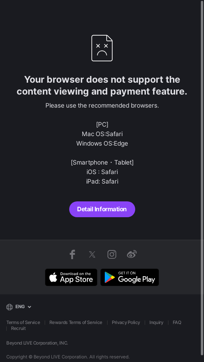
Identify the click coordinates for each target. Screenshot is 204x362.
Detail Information (102, 209)
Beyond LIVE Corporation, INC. (37, 343)
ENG (20, 306)
